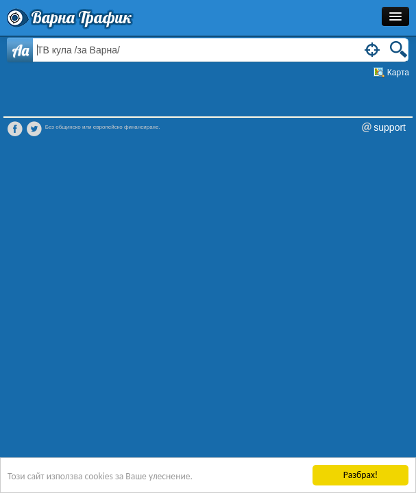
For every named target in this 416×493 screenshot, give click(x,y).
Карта (398, 72)
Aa (20, 50)
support (390, 127)
